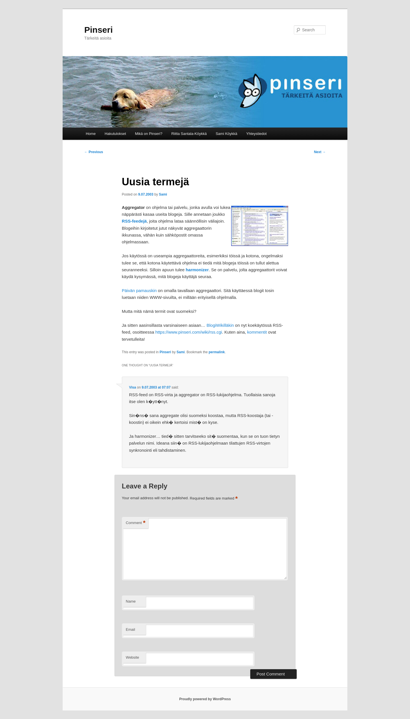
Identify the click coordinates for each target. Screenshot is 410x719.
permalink (217, 352)
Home (91, 134)
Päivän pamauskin (139, 290)
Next (320, 152)
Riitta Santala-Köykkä (189, 134)
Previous (93, 152)
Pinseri (98, 29)
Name (131, 601)
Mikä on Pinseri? (148, 134)
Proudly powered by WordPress (205, 699)
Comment (135, 523)
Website (132, 657)
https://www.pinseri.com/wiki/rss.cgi (188, 332)
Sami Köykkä (226, 134)
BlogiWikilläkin (220, 325)
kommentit (257, 332)
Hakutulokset (115, 134)
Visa (132, 387)
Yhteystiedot (256, 134)
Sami (163, 194)
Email (130, 629)
